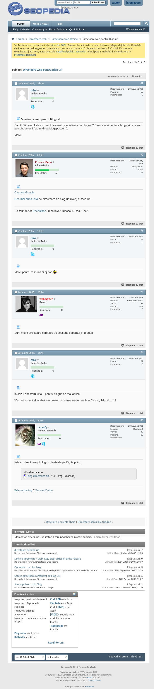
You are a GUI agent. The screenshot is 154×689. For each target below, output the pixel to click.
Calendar (25, 29)
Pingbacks (20, 633)
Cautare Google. (24, 192)
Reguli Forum (55, 642)
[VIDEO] (55, 614)
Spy (60, 23)
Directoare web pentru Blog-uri (42, 70)
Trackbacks (56, 625)
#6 (141, 420)
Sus (141, 656)
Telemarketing (23, 490)
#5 (141, 352)
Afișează (136, 76)
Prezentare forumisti (25, 54)
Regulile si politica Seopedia (71, 51)
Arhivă (133, 656)
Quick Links (75, 29)
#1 (141, 83)
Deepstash (39, 211)
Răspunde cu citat (132, 147)
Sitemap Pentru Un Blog (28, 584)
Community (38, 29)
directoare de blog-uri (26, 550)
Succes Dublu (44, 490)
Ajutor (116, 2)
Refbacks (19, 637)
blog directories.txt (38, 476)
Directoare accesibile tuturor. (94, 521)
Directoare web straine (64, 38)
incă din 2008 (59, 45)
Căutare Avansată (135, 29)
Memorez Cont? (68, 8)
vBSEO (89, 677)
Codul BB (55, 599)
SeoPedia (89, 686)
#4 (141, 291)
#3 (141, 230)
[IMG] (60, 607)
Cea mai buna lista (26, 199)
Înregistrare (133, 2)
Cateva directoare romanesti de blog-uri (37, 575)
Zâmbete (55, 603)
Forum (21, 23)
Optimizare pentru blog (27, 567)
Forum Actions (56, 29)
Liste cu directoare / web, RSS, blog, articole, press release (47, 558)
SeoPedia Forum (118, 656)
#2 (141, 154)
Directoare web (37, 38)
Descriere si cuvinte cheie (60, 521)
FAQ (15, 29)
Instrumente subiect (117, 76)
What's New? (41, 23)
